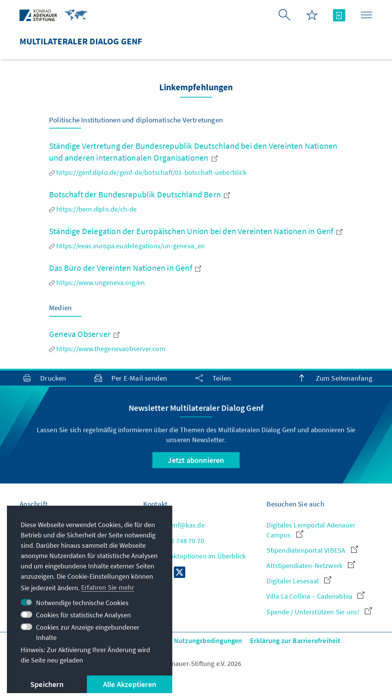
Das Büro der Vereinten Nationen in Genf (125, 267)
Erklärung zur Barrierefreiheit (295, 640)
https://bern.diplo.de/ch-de (93, 209)
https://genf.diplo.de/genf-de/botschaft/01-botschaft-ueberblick (148, 172)
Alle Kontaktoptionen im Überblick (194, 556)
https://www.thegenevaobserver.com (107, 348)
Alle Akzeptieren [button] (129, 684)
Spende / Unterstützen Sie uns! (318, 611)
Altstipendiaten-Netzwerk (310, 565)
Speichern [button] (47, 684)
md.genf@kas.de (174, 525)
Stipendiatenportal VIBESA (312, 550)
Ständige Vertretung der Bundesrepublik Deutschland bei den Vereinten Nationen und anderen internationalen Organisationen (193, 151)
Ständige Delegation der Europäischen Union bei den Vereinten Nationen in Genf (195, 231)
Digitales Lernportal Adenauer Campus (310, 530)
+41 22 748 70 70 (173, 540)
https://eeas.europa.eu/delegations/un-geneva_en (127, 245)
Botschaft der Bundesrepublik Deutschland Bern (139, 194)
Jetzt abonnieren (196, 460)
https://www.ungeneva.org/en (97, 282)
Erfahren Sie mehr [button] (107, 587)
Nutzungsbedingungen (208, 640)
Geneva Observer (84, 334)
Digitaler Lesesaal (298, 580)
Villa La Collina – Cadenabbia (315, 596)
